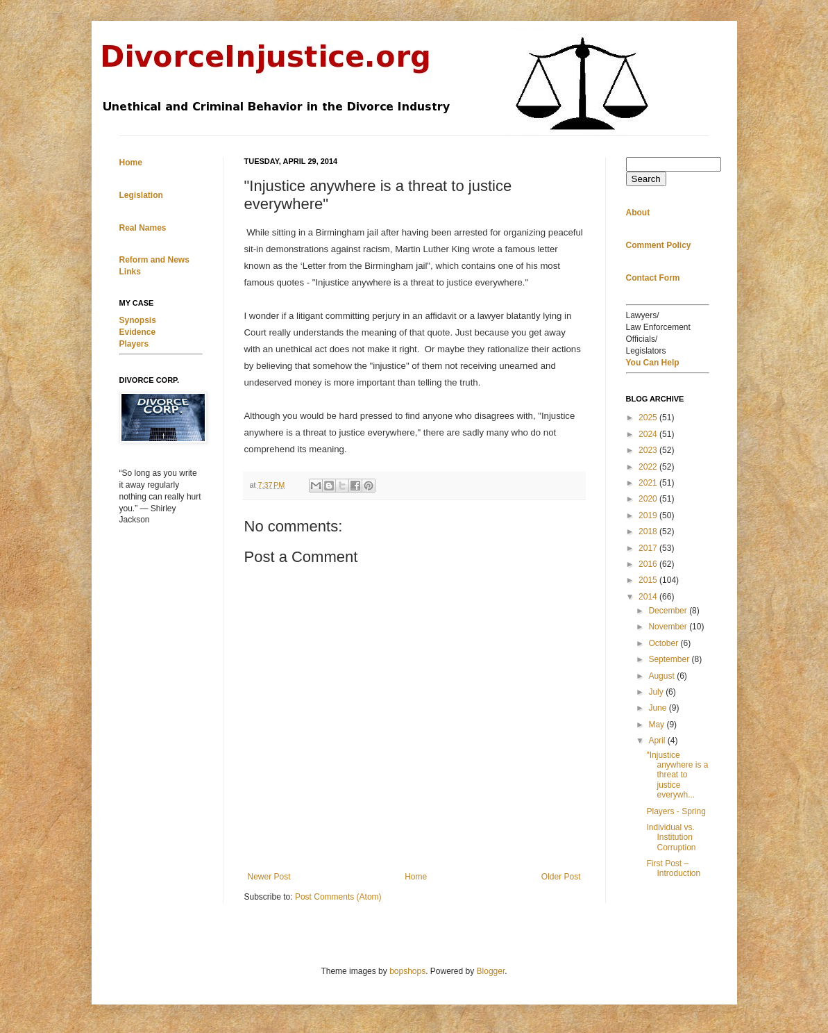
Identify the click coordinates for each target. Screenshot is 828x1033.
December (668, 610)
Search (646, 179)
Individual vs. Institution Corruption (670, 837)
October (664, 643)
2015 (649, 580)
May (657, 724)
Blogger (491, 971)
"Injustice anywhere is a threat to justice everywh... (677, 775)
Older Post (561, 877)
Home (416, 877)
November (668, 626)
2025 (649, 417)
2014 (649, 597)
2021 (649, 483)
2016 (649, 564)
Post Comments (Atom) (338, 897)
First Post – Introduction (673, 868)
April (657, 740)
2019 (649, 515)
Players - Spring (675, 811)
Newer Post (269, 877)
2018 (649, 531)
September (669, 659)
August (662, 676)
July (657, 692)
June (658, 708)
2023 (649, 450)
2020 (649, 499)
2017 (649, 548)
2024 (649, 434)
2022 (649, 467)
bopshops (407, 971)
